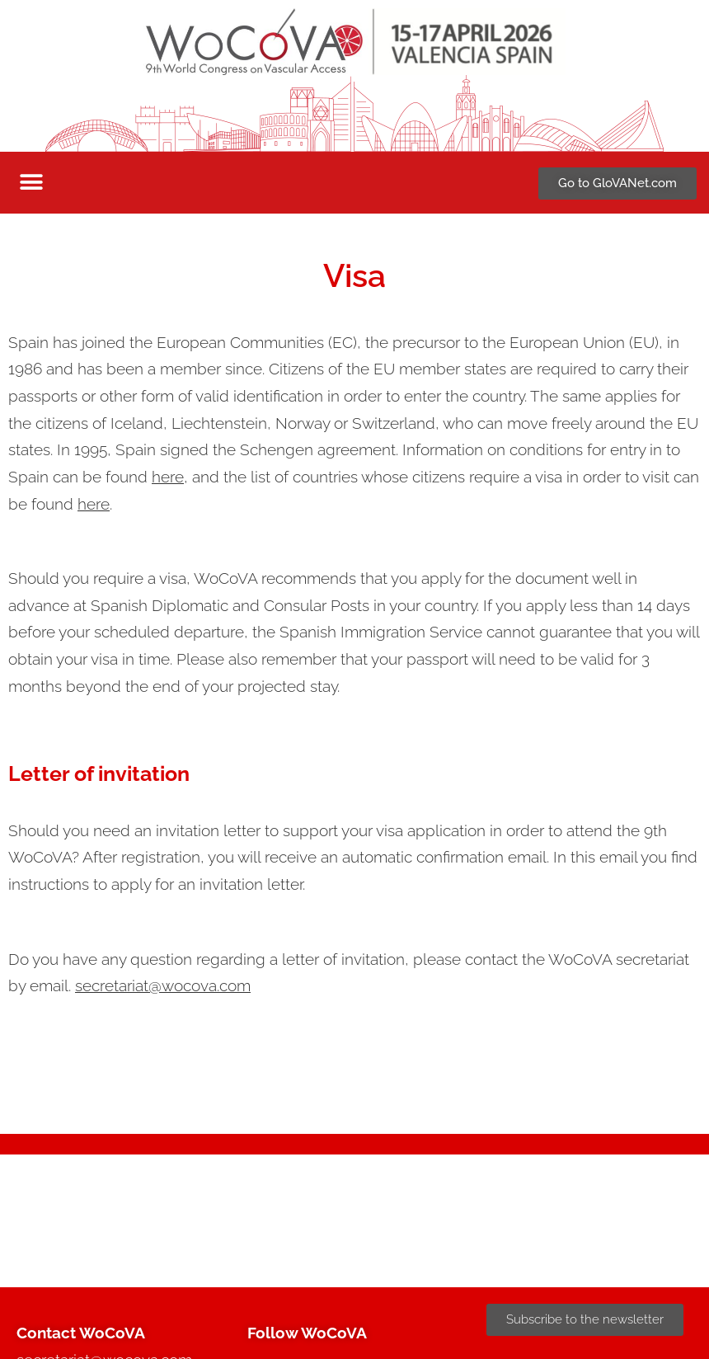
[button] (30, 182)
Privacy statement (555, 1243)
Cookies (644, 1243)
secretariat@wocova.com (163, 985)
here (168, 477)
